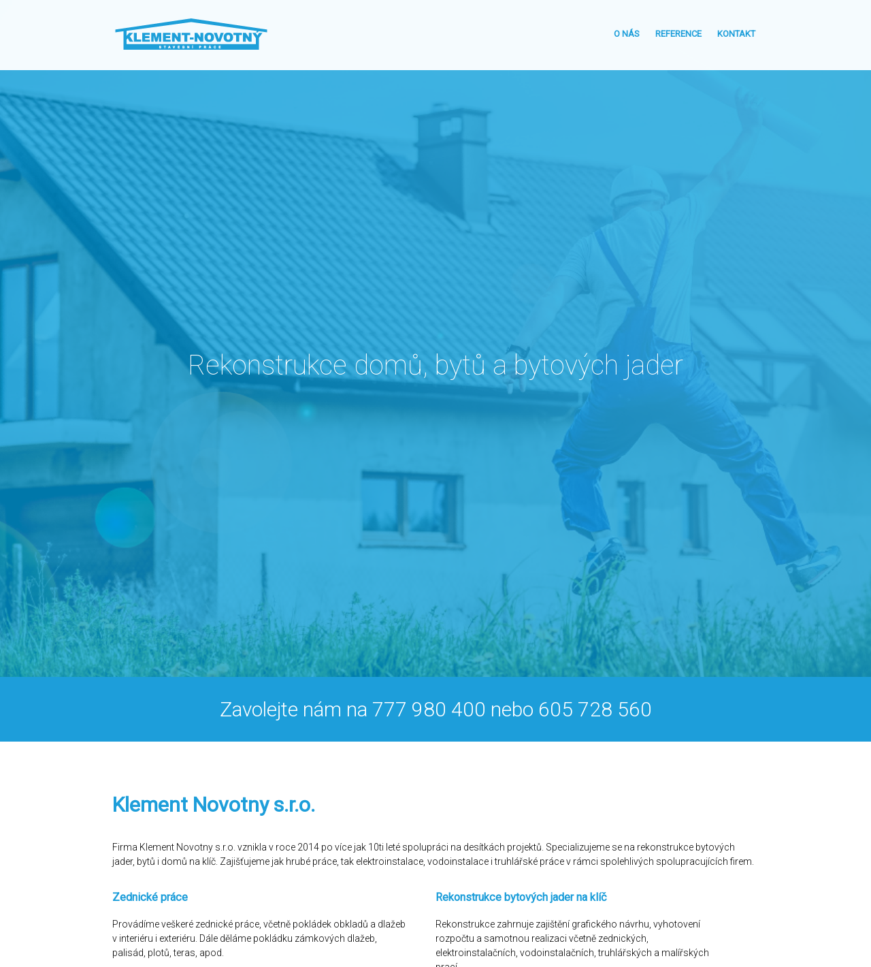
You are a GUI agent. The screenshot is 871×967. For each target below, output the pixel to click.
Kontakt (736, 34)
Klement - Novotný (191, 34)
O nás (627, 34)
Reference (678, 34)
